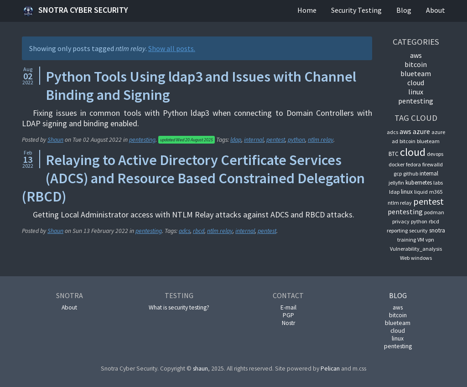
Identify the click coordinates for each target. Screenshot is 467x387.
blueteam (415, 73)
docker (397, 164)
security (418, 230)
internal (254, 140)
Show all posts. (171, 48)
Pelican (330, 368)
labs (438, 182)
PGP (288, 315)
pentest (275, 140)
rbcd (198, 231)
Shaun (55, 140)
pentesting (142, 140)
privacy (401, 221)
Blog (403, 10)
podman (434, 212)
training (406, 239)
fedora (413, 164)
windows (421, 257)
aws (416, 55)
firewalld (432, 164)
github (410, 173)
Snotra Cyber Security (75, 11)
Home (307, 10)
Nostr (288, 323)
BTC (394, 154)
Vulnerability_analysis (416, 248)
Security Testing (356, 10)
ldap (235, 140)
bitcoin (416, 64)
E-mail (288, 307)
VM (420, 239)
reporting (397, 230)
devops (435, 153)
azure (421, 131)
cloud (415, 82)
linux (415, 91)
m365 (435, 191)
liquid (421, 191)
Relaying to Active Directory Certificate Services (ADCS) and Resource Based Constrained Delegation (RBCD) (193, 178)
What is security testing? (179, 307)
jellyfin (396, 182)
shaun (200, 368)
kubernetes (418, 182)
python (296, 140)
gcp (398, 173)
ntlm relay (320, 140)
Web (405, 257)
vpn (429, 239)
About (435, 10)
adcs (184, 231)
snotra (437, 230)
